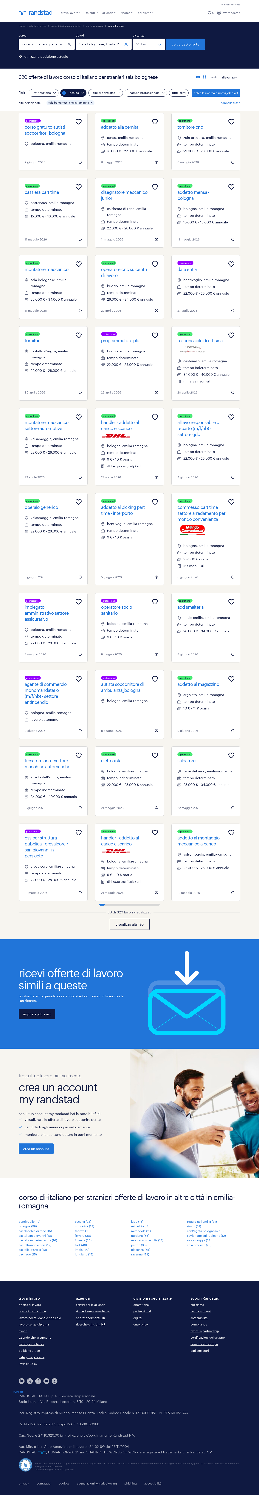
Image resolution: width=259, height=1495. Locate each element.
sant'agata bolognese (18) (205, 1231)
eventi (23, 1331)
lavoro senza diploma (34, 1324)
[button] (92, 103)
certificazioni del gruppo (207, 1337)
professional (142, 1311)
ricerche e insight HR (90, 1324)
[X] (30, 1381)
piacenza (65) (140, 1249)
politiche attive (29, 1350)
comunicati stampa (204, 1344)
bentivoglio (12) (29, 1221)
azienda (109, 12)
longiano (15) (84, 1254)
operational (141, 1304)
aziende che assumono (35, 1337)
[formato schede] (204, 77)
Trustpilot (18, 1391)
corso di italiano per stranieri (66, 26)
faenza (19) (82, 1231)
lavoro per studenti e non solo (40, 1318)
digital (137, 1318)
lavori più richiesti (31, 1344)
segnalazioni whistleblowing (97, 1483)
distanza (139, 35)
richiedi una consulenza (93, 1311)
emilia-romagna (94, 26)
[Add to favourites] (78, 121)
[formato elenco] (198, 77)
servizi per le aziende (90, 1304)
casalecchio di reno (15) (35, 1231)
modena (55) (140, 1235)
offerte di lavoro (37, 26)
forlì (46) (81, 1245)
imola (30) (82, 1249)
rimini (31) (194, 1226)
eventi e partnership (204, 1331)
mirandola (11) (141, 1231)
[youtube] (46, 1381)
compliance (198, 1324)
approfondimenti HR (90, 1318)
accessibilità (153, 1483)
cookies (64, 1483)
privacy (24, 1483)
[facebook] (38, 1381)
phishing (130, 1483)
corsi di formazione (32, 1311)
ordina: (216, 77)
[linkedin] (22, 1381)
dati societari (199, 1350)
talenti (92, 12)
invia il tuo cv (28, 1363)
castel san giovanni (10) (35, 1235)
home (22, 26)
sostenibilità (199, 1318)
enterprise (140, 1324)
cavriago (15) (28, 1254)
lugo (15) (137, 1221)
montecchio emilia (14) (147, 1240)
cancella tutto (230, 103)
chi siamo (146, 12)
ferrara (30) (83, 1235)
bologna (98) (28, 1226)
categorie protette (31, 1357)
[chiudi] (69, 44)
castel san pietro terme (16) (38, 1240)
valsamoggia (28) (199, 1240)
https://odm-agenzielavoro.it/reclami (54, 1469)
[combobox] (47, 44)
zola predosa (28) (199, 1245)
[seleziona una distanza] (149, 44)
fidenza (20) (83, 1240)
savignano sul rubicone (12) (206, 1235)
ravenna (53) (140, 1254)
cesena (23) (83, 1221)
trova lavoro (71, 12)
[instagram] (55, 1381)
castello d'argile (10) (33, 1249)
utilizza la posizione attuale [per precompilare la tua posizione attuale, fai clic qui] (46, 56)
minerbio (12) (140, 1226)
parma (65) (139, 1245)
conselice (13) (84, 1226)
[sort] (229, 74)
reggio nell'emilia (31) (202, 1221)
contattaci (44, 1483)
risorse (127, 12)
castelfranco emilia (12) (35, 1245)
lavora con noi (200, 1311)
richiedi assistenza (230, 4)
